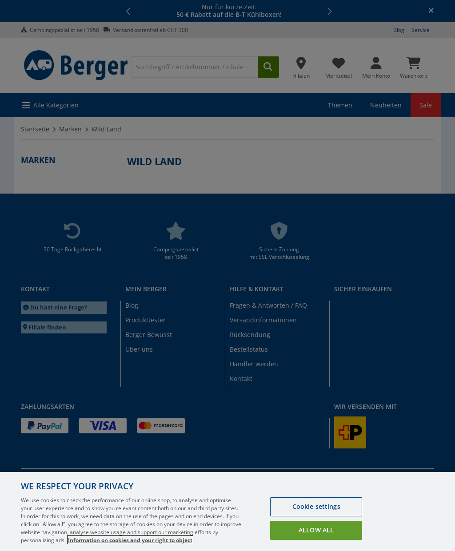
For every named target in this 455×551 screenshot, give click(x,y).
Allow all (316, 530)
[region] (227, 511)
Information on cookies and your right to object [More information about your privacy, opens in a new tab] (130, 540)
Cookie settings (316, 506)
